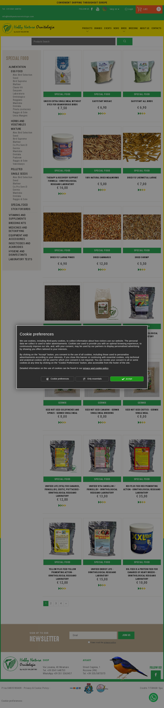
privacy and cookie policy (95, 368)
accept (127, 379)
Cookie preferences (57, 379)
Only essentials (92, 379)
